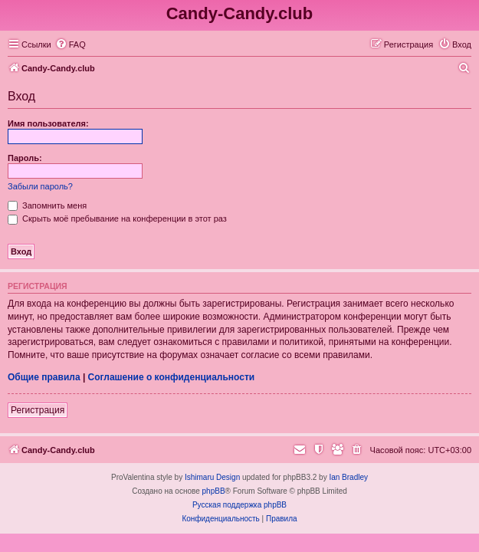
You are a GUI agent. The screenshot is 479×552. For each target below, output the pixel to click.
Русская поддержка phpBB (239, 505)
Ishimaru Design (212, 477)
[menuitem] (70, 44)
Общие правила (44, 377)
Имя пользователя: (48, 123)
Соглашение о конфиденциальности (171, 377)
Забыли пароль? (40, 186)
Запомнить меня (47, 205)
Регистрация (37, 410)
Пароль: (25, 158)
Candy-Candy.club (239, 13)
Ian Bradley (348, 477)
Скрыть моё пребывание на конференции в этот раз (117, 218)
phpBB (213, 491)
